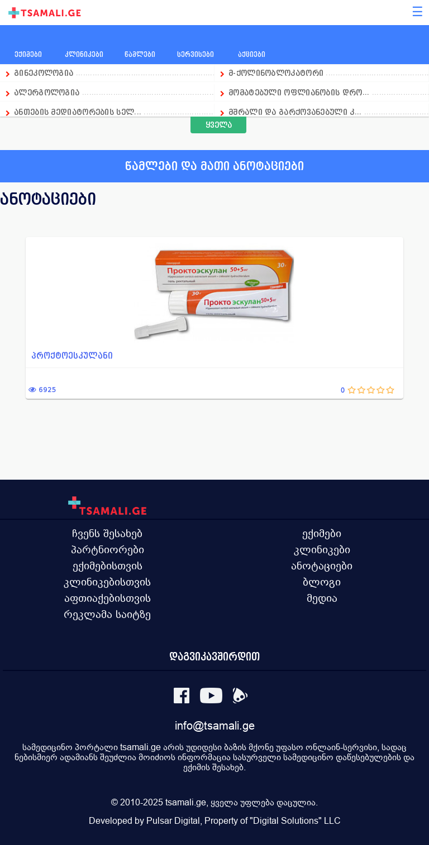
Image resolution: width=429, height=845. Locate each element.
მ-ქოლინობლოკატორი (275, 73)
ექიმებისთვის (107, 565)
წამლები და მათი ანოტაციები (214, 166)
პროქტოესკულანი (72, 355)
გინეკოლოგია (43, 73)
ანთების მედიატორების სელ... (77, 112)
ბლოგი (322, 582)
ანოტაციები (321, 565)
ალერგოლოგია (48, 92)
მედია (322, 598)
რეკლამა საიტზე (107, 614)
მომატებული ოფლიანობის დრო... (298, 92)
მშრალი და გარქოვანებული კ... (294, 112)
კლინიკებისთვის (107, 582)
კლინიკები (322, 549)
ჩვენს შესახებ (107, 533)
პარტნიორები (107, 549)
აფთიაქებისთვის (107, 598)
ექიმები (321, 533)
